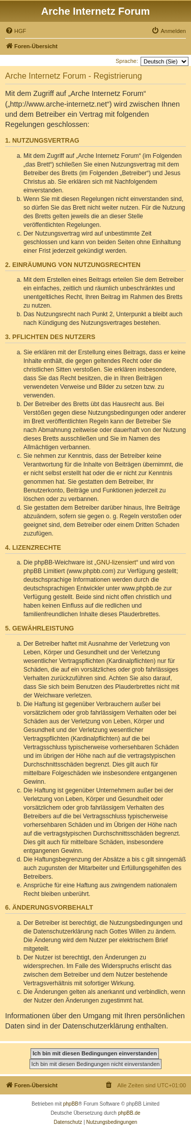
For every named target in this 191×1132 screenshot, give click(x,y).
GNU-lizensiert (116, 562)
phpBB (70, 1104)
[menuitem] (15, 31)
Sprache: (127, 61)
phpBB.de (129, 1113)
